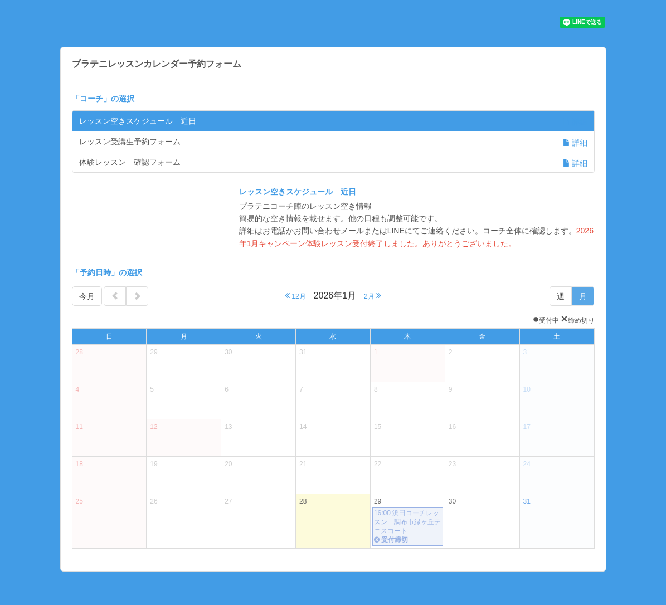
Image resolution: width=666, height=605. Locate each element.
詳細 (575, 122)
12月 (295, 295)
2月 (372, 295)
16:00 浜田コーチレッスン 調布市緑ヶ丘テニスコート (407, 526)
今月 (87, 296)
